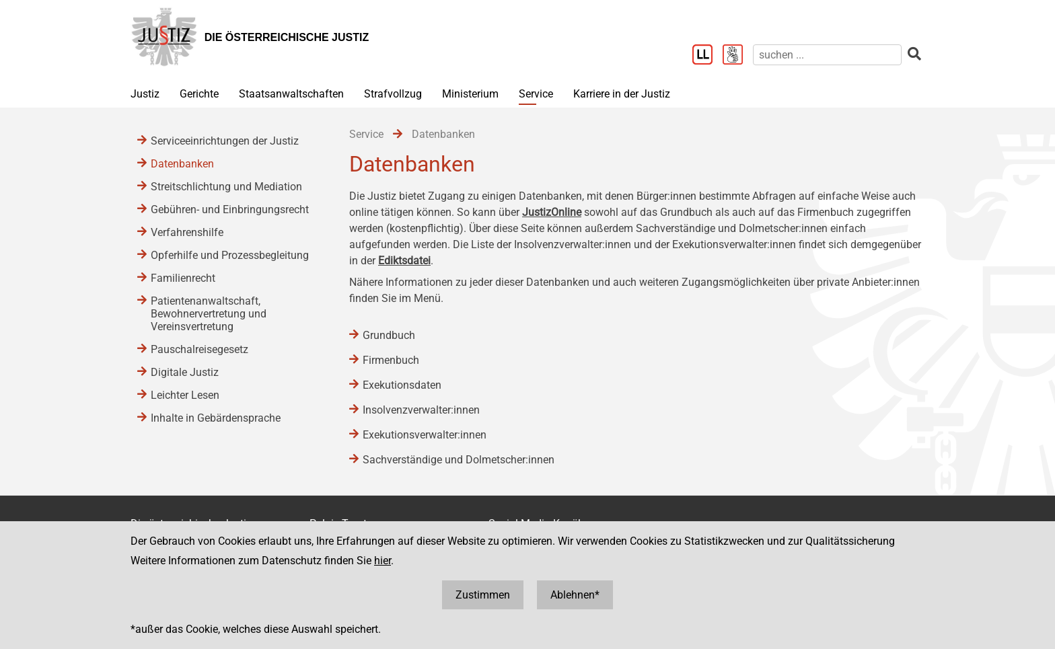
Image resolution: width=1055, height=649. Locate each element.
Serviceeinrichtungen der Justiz (225, 141)
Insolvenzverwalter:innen (421, 410)
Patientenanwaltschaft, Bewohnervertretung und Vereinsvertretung (208, 314)
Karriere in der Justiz (621, 93)
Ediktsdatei (404, 260)
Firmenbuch (391, 360)
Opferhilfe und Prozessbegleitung (230, 255)
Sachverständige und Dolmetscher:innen (458, 459)
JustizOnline (551, 212)
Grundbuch (389, 335)
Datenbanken (182, 163)
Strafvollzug (393, 93)
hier (382, 560)
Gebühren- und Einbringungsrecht (230, 209)
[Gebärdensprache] (738, 55)
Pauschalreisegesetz (199, 349)
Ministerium (470, 93)
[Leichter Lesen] (707, 55)
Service (536, 93)
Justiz (145, 93)
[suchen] (827, 54)
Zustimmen (483, 594)
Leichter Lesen (185, 395)
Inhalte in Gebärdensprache (216, 418)
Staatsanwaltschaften (291, 93)
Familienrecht (183, 278)
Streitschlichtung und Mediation (226, 186)
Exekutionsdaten (402, 385)
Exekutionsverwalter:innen (424, 434)
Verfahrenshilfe (187, 232)
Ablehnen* (574, 594)
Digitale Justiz (185, 372)
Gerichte (199, 93)
